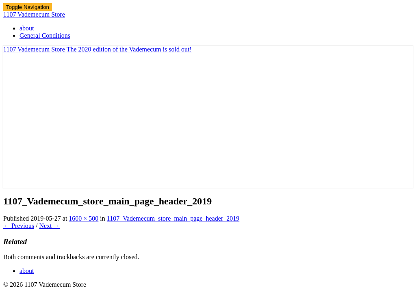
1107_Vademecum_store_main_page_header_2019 (173, 218)
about (27, 28)
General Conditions (45, 35)
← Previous (18, 225)
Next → (49, 225)
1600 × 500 (83, 218)
